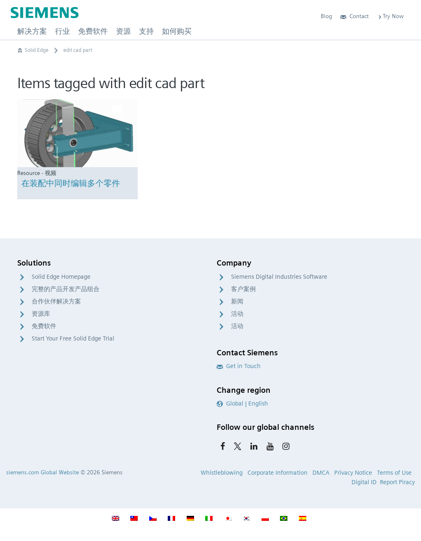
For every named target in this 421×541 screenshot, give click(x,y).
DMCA (320, 472)
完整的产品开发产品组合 (65, 289)
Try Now (390, 16)
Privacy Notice (353, 472)
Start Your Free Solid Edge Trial (73, 338)
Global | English (242, 403)
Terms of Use (394, 472)
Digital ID (364, 482)
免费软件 (44, 326)
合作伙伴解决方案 (56, 301)
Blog (326, 16)
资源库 (41, 313)
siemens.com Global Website (42, 472)
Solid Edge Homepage (61, 276)
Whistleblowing (222, 472)
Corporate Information (278, 472)
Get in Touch (239, 366)
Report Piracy (397, 482)
